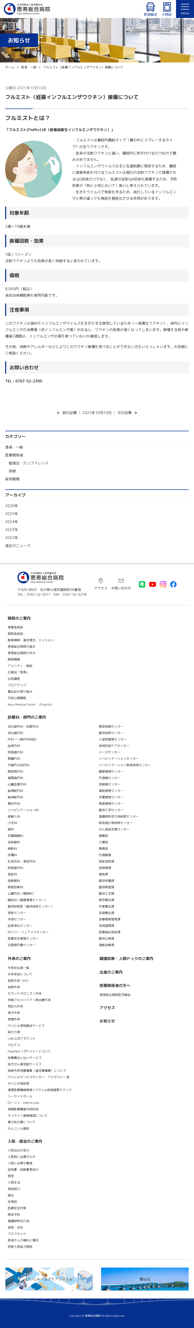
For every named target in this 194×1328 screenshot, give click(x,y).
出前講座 (14, 678)
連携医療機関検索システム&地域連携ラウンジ (40, 1090)
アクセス (100, 588)
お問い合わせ (121, 588)
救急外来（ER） (19, 980)
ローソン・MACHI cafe (23, 1103)
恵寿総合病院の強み (21, 646)
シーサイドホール (20, 1096)
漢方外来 (14, 1013)
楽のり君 (14, 1032)
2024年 (11, 521)
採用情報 (12, 479)
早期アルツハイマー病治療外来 (29, 1000)
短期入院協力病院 (20, 1246)
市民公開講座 (17, 698)
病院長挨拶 (15, 633)
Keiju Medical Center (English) (30, 704)
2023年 (11, 529)
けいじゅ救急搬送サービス (26, 1025)
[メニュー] (185, 9)
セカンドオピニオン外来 (25, 993)
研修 (12, 471)
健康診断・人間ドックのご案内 (126, 958)
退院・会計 (15, 1227)
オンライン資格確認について (28, 1115)
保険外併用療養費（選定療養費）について (37, 1070)
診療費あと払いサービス (25, 1058)
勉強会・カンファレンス (28, 463)
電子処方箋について (21, 1122)
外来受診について (20, 974)
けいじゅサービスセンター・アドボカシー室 (38, 1077)
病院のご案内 (19, 618)
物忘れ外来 (15, 1006)
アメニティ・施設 (20, 666)
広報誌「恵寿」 (18, 672)
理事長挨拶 (15, 627)
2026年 (11, 505)
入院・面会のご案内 (25, 1141)
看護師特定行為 (18, 1221)
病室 (11, 1176)
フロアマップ (17, 685)
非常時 (12, 1201)
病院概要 (14, 659)
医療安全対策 (17, 1208)
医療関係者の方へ (115, 985)
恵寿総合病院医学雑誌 (115, 995)
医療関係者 (14, 455)
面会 (11, 1195)
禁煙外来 (14, 1019)
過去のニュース (17, 545)
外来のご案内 (19, 958)
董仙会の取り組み (20, 691)
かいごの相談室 (18, 1083)
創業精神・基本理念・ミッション (31, 640)
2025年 (11, 513)
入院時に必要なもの (21, 1157)
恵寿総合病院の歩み (21, 653)
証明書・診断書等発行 (23, 1169)
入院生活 (14, 1182)
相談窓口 (14, 1189)
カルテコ (14, 1045)
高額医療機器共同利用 (23, 1109)
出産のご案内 (111, 972)
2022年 (11, 537)
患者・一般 (14, 447)
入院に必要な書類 (20, 1163)
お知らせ (107, 1021)
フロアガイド (17, 1234)
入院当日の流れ (18, 1150)
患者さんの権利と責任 (23, 1240)
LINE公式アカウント (22, 1038)
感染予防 (14, 1214)
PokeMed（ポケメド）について (29, 1051)
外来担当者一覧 (18, 968)
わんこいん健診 (18, 1128)
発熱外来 (14, 987)
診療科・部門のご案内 (27, 717)
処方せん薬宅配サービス (25, 1064)
